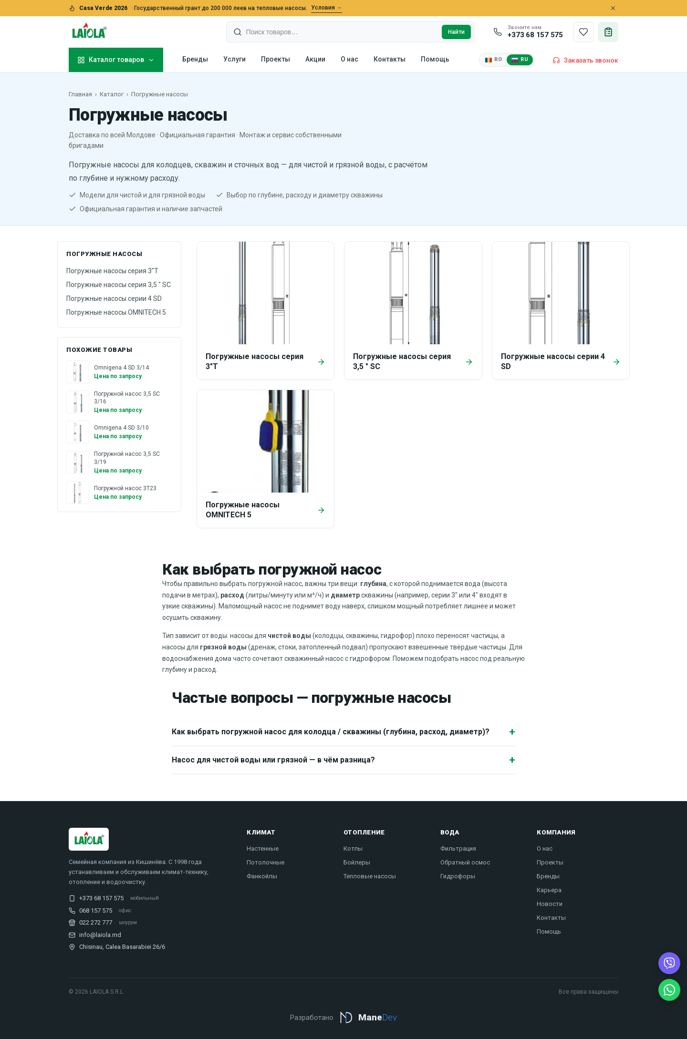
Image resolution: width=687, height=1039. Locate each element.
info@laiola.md (100, 934)
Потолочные (265, 862)
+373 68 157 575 (101, 898)
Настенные (263, 848)
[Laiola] (89, 32)
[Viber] (669, 963)
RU (519, 59)
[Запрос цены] (608, 32)
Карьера (549, 890)
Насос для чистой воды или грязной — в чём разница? (343, 760)
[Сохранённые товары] (583, 32)
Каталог (112, 94)
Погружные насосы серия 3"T (112, 271)
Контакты (390, 59)
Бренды (195, 59)
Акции (315, 59)
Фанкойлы (262, 876)
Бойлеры (357, 862)
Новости (549, 903)
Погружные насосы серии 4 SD (114, 298)
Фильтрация (458, 848)
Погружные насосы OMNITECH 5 (116, 312)
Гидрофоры (457, 876)
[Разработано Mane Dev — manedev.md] (343, 1022)
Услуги (234, 59)
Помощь (435, 59)
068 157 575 (95, 910)
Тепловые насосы (370, 876)
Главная (80, 94)
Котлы (353, 848)
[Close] (613, 8)
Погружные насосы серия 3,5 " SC (118, 284)
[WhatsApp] (669, 990)
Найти (456, 32)
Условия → (326, 7)
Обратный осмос (465, 862)
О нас (349, 59)
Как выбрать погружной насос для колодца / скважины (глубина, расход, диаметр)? (343, 732)
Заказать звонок (585, 60)
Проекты (275, 59)
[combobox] (342, 32)
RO (493, 59)
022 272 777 (95, 922)
